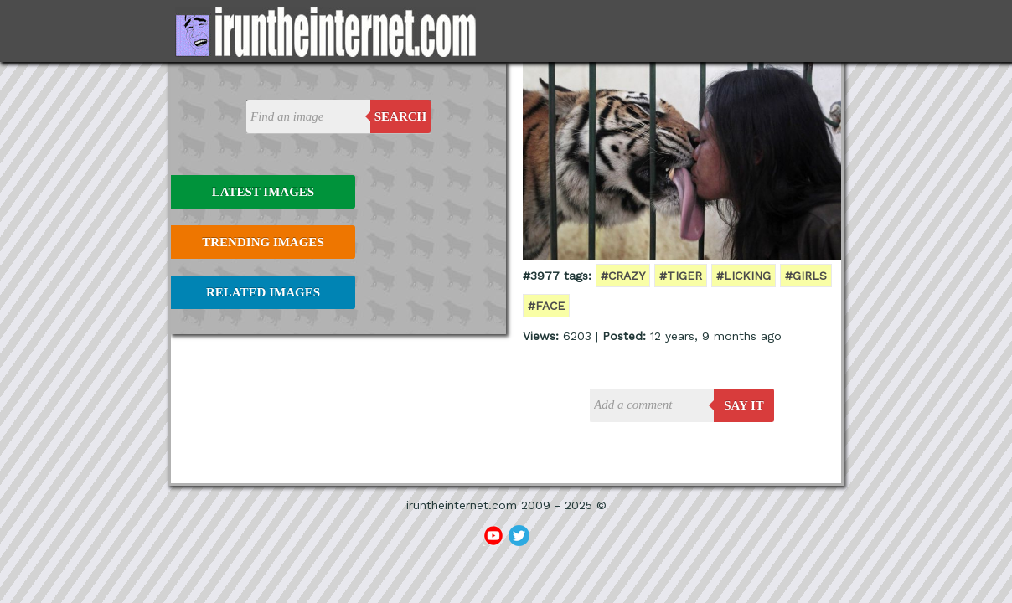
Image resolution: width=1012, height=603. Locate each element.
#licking (743, 275)
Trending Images (262, 242)
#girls (806, 275)
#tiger (680, 275)
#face (546, 305)
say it (744, 405)
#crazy (623, 275)
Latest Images (263, 191)
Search (400, 116)
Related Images (263, 292)
